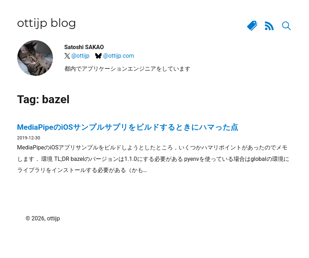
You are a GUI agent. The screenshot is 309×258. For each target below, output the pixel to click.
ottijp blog (46, 23)
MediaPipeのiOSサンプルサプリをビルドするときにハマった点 (127, 127)
